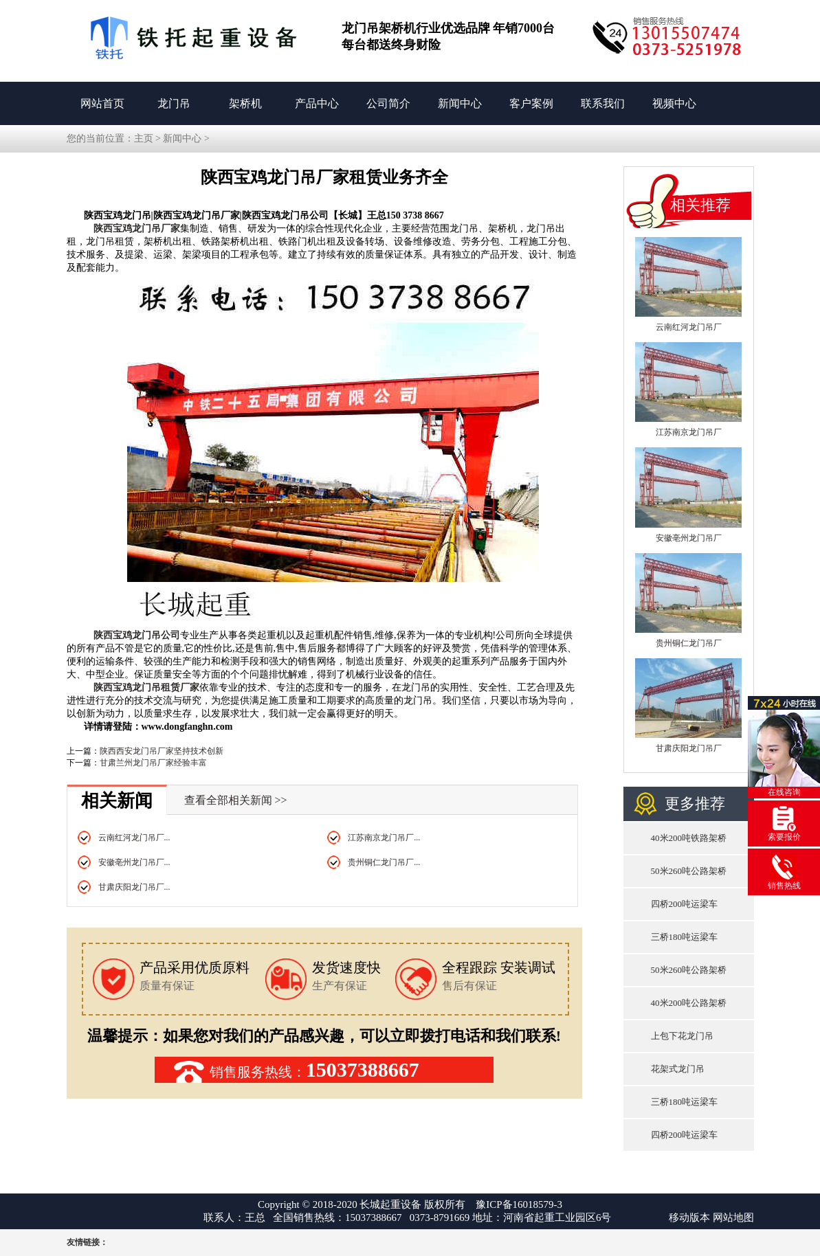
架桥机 (245, 103)
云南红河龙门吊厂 (689, 327)
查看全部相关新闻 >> (235, 800)
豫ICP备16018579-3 (519, 1204)
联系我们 (603, 103)
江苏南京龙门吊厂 (689, 432)
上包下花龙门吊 (682, 1036)
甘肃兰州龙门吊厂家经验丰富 (153, 762)
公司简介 (388, 103)
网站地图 (733, 1217)
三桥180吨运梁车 (684, 937)
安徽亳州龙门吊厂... (134, 862)
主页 (143, 138)
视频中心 (674, 103)
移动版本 (689, 1217)
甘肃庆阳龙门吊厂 (689, 748)
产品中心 (317, 103)
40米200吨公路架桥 (689, 1003)
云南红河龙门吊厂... (134, 837)
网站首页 (102, 103)
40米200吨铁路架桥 (689, 838)
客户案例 (531, 103)
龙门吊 (173, 103)
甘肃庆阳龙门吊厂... (134, 887)
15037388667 (362, 1069)
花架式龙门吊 (678, 1069)
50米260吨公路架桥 (689, 871)
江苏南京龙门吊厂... (384, 837)
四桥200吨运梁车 (684, 904)
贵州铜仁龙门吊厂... (384, 862)
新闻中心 (460, 103)
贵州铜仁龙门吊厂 (689, 643)
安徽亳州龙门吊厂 (689, 538)
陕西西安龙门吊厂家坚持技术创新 (161, 751)
